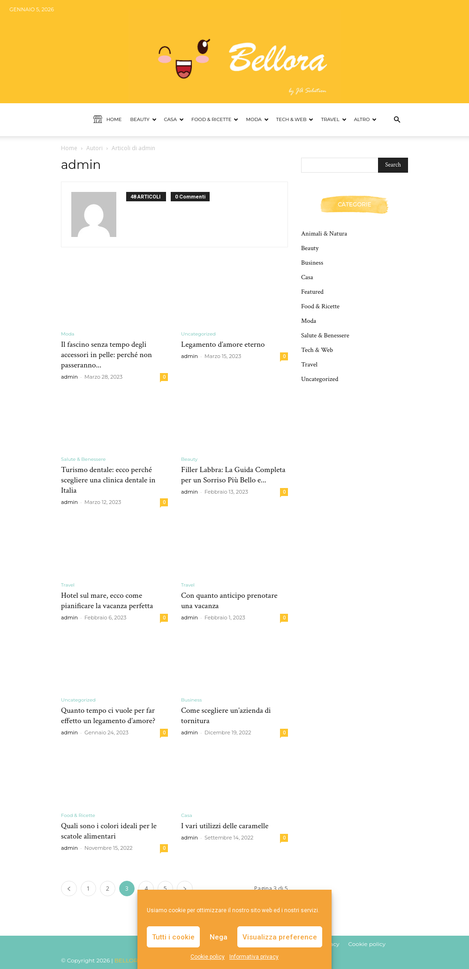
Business (191, 700)
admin (69, 377)
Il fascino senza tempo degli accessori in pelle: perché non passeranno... (106, 354)
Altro (365, 119)
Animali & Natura (324, 233)
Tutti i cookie (173, 937)
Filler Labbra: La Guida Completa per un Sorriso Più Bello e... (233, 475)
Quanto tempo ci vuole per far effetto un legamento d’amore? (108, 715)
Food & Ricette (215, 119)
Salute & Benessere (83, 459)
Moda (257, 119)
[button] (397, 119)
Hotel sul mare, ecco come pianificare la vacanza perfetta (107, 600)
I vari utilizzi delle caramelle (224, 826)
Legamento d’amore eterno (223, 344)
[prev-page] (69, 888)
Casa (174, 119)
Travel (333, 119)
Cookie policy (207, 957)
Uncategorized (198, 334)
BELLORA (128, 960)
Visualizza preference (279, 937)
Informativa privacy (254, 957)
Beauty (143, 119)
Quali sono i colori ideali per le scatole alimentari (109, 831)
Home (107, 119)
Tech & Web (295, 119)
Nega (218, 937)
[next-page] (185, 888)
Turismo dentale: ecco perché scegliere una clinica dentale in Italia (108, 480)
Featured (312, 292)
